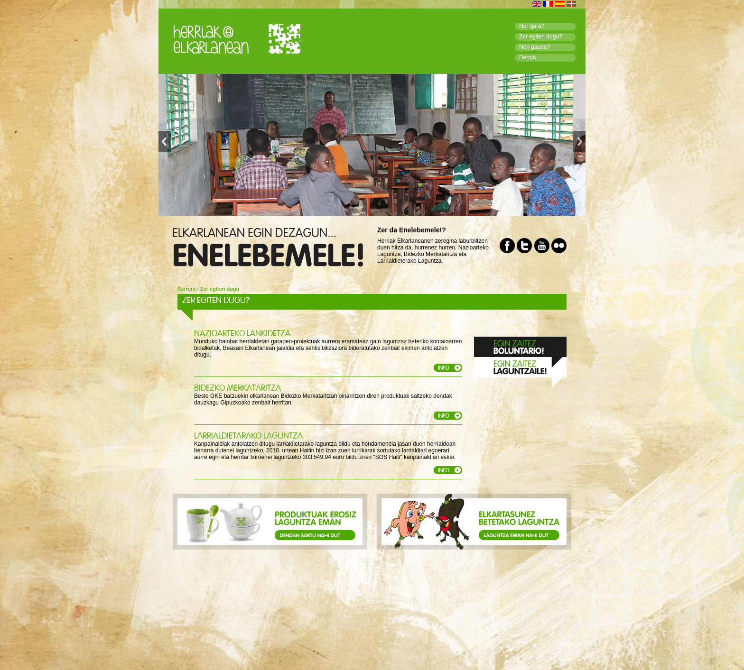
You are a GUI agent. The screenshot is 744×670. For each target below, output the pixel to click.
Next (579, 145)
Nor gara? (531, 26)
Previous (164, 145)
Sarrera (186, 289)
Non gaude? (534, 47)
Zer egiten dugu (220, 289)
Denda (527, 57)
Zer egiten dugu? (540, 36)
